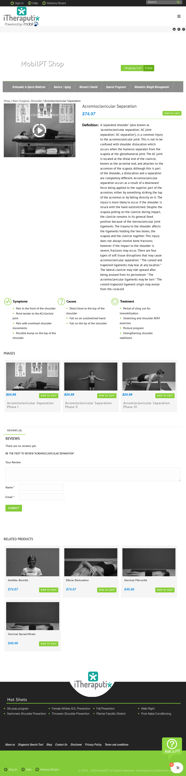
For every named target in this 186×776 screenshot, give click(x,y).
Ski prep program (18, 709)
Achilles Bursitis (18, 581)
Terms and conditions (116, 744)
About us (10, 744)
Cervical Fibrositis (135, 581)
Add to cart (172, 113)
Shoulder (36, 101)
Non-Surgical (21, 101)
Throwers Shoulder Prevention (71, 714)
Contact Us (61, 744)
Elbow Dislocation (77, 581)
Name (9, 487)
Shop (7, 101)
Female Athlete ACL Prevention (71, 709)
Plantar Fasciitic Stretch (111, 714)
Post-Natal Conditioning (156, 714)
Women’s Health (88, 87)
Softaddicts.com (164, 771)
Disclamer (76, 744)
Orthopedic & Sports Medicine (28, 87)
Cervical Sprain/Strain (21, 634)
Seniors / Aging (62, 87)
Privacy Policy (93, 744)
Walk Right (148, 709)
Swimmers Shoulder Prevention (26, 714)
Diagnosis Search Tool (30, 744)
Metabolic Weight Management (152, 87)
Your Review (13, 462)
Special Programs (116, 87)
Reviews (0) (14, 430)
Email (9, 497)
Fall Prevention (105, 709)
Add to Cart (49, 396)
